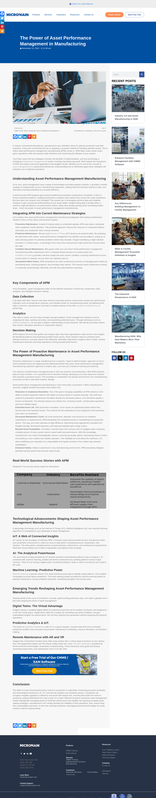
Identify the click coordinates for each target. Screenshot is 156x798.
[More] (34, 136)
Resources (75, 15)
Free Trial (105, 750)
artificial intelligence (21, 322)
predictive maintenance (35, 627)
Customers (61, 15)
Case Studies (92, 772)
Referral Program (108, 755)
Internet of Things (57, 233)
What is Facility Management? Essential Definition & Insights (127, 252)
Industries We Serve (74, 772)
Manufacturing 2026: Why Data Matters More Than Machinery (128, 339)
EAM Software (71, 753)
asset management (21, 167)
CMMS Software (72, 751)
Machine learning (20, 574)
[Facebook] (15, 136)
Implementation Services (76, 762)
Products (36, 15)
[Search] (141, 74)
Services (48, 15)
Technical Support (108, 758)
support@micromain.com (30, 785)
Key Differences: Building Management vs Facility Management (127, 206)
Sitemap (105, 773)
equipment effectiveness (87, 306)
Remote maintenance (82, 644)
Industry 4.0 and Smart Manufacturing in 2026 (126, 117)
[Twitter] (20, 136)
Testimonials (70, 774)
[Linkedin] (24, 136)
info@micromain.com (28, 777)
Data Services (71, 764)
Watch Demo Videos (109, 752)
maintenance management (33, 161)
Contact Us (89, 15)
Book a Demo (114, 750)
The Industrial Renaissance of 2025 (125, 295)
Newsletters (106, 771)
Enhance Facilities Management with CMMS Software (127, 161)
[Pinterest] (29, 136)
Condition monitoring (24, 255)
